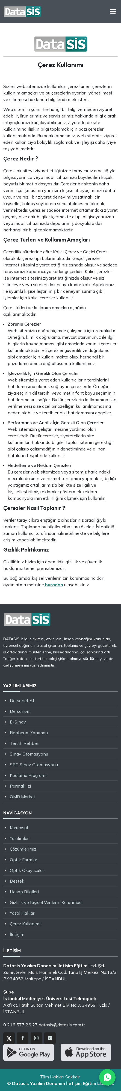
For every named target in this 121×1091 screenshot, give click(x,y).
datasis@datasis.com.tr (62, 1024)
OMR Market (22, 796)
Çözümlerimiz (23, 849)
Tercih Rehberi (24, 743)
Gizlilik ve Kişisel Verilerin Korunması (46, 902)
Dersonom (20, 711)
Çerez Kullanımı (25, 923)
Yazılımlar (19, 838)
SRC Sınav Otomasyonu (34, 764)
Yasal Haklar (22, 913)
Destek (17, 881)
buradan (53, 584)
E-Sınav (18, 722)
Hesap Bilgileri (24, 891)
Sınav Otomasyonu (29, 754)
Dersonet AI (22, 700)
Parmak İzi (20, 786)
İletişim (17, 934)
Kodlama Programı (28, 775)
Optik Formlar (23, 859)
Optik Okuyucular (27, 870)
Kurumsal (19, 827)
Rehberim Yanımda (29, 732)
